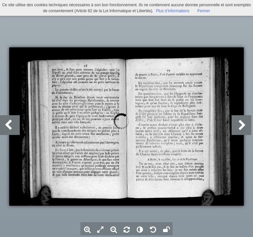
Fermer (203, 11)
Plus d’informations (172, 11)
